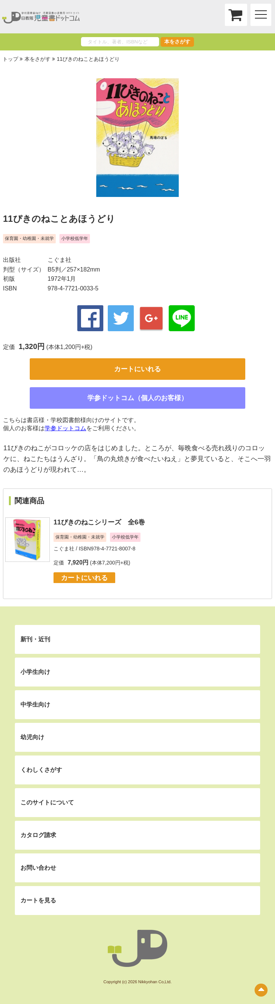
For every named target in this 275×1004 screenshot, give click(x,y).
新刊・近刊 (35, 639)
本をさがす (177, 42)
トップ (10, 59)
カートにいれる (137, 369)
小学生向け (35, 672)
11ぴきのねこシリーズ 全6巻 (99, 522)
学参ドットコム (65, 428)
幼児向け (32, 737)
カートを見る (38, 900)
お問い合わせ (38, 868)
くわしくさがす (41, 770)
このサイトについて (47, 802)
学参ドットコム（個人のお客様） (137, 398)
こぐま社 (59, 260)
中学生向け (35, 704)
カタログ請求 (38, 835)
